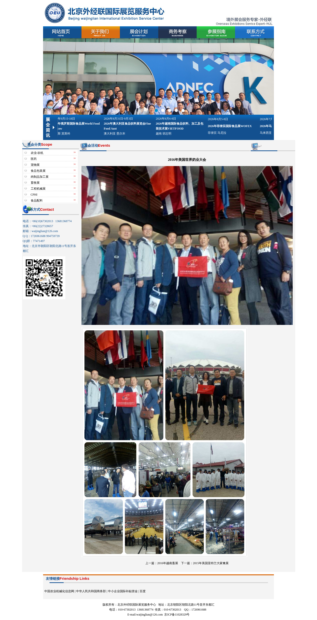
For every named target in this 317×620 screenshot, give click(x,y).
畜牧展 (35, 182)
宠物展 (35, 165)
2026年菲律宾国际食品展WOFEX (230, 126)
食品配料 (37, 200)
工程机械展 (38, 188)
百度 (143, 591)
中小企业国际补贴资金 (123, 591)
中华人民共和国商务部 (91, 591)
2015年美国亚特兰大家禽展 (211, 563)
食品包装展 (38, 170)
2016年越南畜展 (167, 563)
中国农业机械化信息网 (59, 591)
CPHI (34, 194)
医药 (34, 159)
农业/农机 (37, 153)
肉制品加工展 (40, 176)
